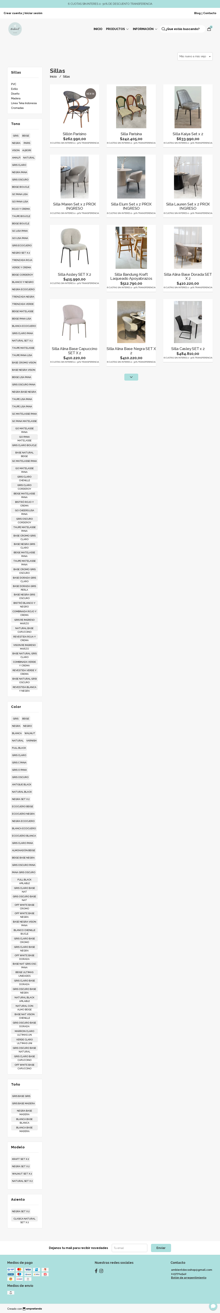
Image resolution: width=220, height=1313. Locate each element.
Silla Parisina (131, 134)
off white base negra (25, 914)
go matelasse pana (24, 429)
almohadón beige (23, 850)
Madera (15, 98)
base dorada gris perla (24, 587)
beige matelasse (23, 311)
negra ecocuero (23, 289)
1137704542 (178, 1273)
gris (15, 135)
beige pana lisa (21, 318)
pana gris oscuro (23, 872)
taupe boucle (21, 216)
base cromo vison (24, 362)
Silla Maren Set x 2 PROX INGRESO (74, 206)
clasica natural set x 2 (24, 1219)
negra (16, 143)
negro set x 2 (21, 252)
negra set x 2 (21, 799)
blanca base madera (24, 1128)
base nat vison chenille (25, 1015)
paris (27, 143)
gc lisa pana (20, 230)
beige (25, 135)
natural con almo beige (24, 1007)
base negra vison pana (24, 922)
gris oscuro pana (23, 384)
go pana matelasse (25, 437)
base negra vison (23, 370)
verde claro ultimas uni (24, 1040)
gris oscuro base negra (24, 990)
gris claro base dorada (24, 981)
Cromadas (17, 107)
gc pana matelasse (24, 421)
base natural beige (24, 453)
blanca (17, 733)
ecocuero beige (22, 806)
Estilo (14, 88)
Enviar (161, 1248)
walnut (29, 733)
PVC (13, 84)
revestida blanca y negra (24, 688)
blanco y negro (23, 282)
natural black (22, 791)
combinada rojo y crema (24, 612)
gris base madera (23, 1103)
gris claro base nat (24, 889)
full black (19, 748)
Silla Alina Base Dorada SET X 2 (188, 276)
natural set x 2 (22, 340)
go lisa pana (20, 238)
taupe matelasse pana (24, 528)
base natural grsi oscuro (24, 679)
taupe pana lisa (22, 355)
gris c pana (19, 762)
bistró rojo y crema (24, 503)
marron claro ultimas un (24, 1032)
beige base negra (23, 857)
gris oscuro (20, 179)
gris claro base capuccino (24, 1057)
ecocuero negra (23, 813)
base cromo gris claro (25, 536)
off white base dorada (25, 956)
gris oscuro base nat (24, 897)
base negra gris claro (24, 545)
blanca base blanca (24, 1120)
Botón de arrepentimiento (188, 1277)
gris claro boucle (24, 445)
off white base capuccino (25, 1065)
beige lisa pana (21, 377)
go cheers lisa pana (24, 511)
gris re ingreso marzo (24, 620)
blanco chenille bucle (24, 931)
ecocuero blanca (24, 835)
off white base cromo (25, 906)
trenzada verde (23, 304)
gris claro (19, 165)
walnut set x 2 (22, 1173)
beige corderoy (22, 274)
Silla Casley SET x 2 (188, 348)
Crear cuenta (13, 13)
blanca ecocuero (24, 326)
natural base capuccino (24, 629)
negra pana (19, 172)
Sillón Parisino (74, 134)
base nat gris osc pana (24, 964)
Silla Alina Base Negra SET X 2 (131, 350)
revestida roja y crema (24, 637)
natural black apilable (24, 998)
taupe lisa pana (22, 399)
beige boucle (20, 187)
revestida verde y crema (25, 671)
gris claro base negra (24, 948)
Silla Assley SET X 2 (74, 274)
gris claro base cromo (24, 939)
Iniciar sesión (33, 13)
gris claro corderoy (24, 486)
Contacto (209, 13)
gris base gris (21, 1096)
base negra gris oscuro (24, 595)
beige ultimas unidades (24, 973)
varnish (31, 740)
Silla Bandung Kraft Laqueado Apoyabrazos (131, 276)
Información (145, 29)
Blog (197, 13)
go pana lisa (20, 201)
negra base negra (24, 391)
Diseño (15, 93)
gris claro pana (22, 333)
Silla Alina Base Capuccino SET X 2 (74, 350)
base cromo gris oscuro (25, 570)
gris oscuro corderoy (24, 519)
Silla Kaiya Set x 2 (188, 134)
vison (16, 150)
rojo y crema (21, 208)
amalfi (16, 157)
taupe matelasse (23, 348)
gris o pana (19, 769)
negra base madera (24, 1111)
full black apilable (24, 880)
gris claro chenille (24, 477)
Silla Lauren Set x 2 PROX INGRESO (188, 206)
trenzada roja (22, 260)
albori (26, 150)
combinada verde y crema (24, 663)
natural (29, 157)
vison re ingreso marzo (24, 646)
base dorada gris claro (24, 578)
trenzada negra (23, 296)
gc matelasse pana (24, 413)
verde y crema (21, 267)
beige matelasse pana (24, 494)
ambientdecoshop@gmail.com (191, 1269)
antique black (21, 784)
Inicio (98, 29)
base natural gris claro (24, 654)
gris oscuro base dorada (24, 1023)
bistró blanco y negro (24, 604)
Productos (117, 29)
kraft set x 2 (20, 1159)
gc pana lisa (20, 194)
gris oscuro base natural (24, 1049)
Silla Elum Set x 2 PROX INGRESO (131, 206)
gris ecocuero (22, 245)
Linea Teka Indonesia (24, 103)
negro (27, 726)
